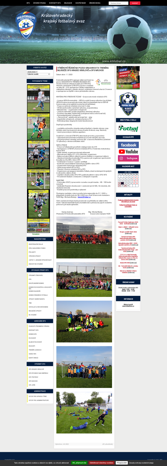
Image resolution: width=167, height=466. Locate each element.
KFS (28, 3)
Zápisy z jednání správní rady (40, 260)
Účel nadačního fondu (37, 248)
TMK (30, 303)
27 (119, 186)
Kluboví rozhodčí (35, 342)
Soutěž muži (80, 3)
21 (122, 183)
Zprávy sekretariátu (37, 299)
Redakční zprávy (35, 311)
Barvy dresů (33, 358)
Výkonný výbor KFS (36, 275)
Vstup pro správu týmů (38, 396)
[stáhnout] (128, 223)
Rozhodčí (32, 338)
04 (126, 172)
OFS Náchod (33, 381)
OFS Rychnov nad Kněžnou (38, 373)
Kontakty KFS (55, 3)
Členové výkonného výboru (39, 326)
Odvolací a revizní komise (38, 307)
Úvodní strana (39, 3)
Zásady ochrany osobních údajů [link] (141, 463)
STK (30, 279)
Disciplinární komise (36, 283)
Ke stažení (32, 315)
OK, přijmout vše (79, 463)
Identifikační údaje (36, 244)
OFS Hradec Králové (36, 369)
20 (119, 183)
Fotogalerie (35, 234)
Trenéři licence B (35, 350)
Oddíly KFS (32, 354)
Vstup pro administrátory (39, 400)
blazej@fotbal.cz (84, 197)
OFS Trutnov (33, 377)
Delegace (68, 3)
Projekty (32, 252)
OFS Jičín (32, 385)
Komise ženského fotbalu (38, 295)
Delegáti (32, 346)
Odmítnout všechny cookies (101, 463)
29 (125, 186)
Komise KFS (33, 334)
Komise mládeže (34, 291)
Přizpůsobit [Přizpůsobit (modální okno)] (122, 463)
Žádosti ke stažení (36, 264)
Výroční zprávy (35, 256)
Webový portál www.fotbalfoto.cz (128, 305)
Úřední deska (94, 3)
